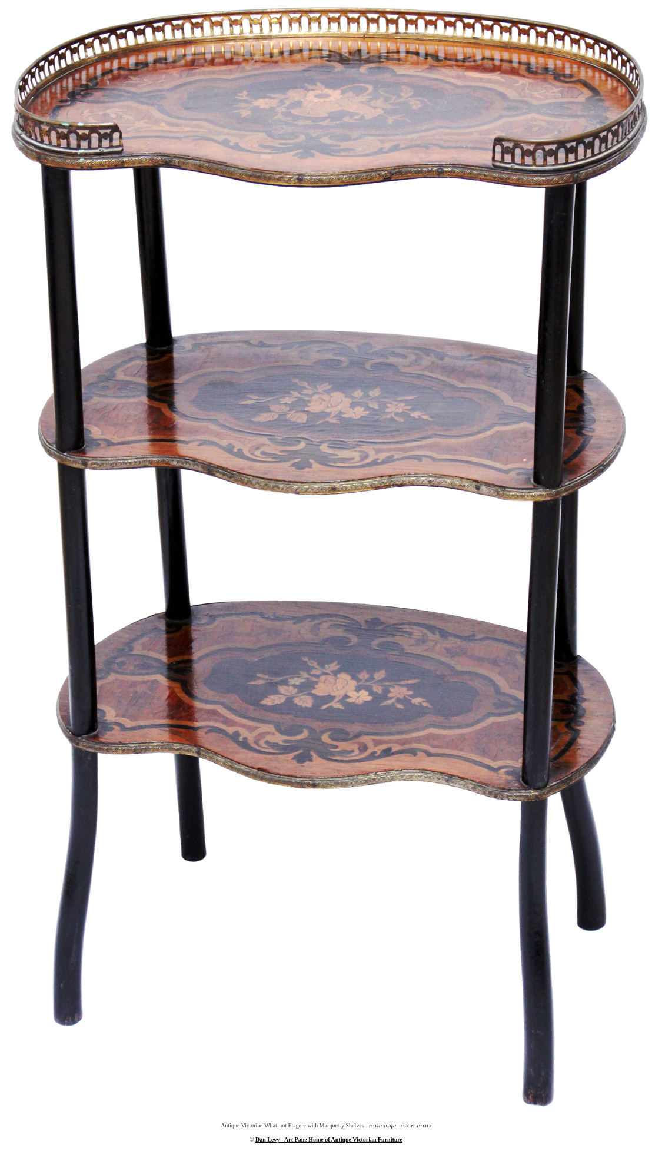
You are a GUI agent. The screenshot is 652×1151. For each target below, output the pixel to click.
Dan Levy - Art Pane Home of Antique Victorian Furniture (328, 1139)
